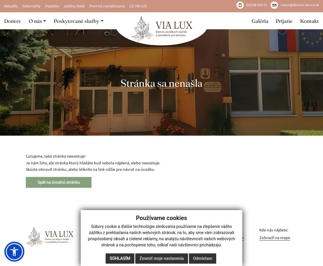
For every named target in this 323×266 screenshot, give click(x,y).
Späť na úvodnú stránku (59, 182)
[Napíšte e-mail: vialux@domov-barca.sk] (294, 5)
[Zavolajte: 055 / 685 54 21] (251, 5)
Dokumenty (31, 6)
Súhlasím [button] (120, 258)
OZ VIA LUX (138, 6)
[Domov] (161, 29)
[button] (37, 20)
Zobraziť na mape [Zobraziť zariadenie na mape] (274, 237)
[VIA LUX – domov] (49, 237)
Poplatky (52, 6)
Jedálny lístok (74, 6)
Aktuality (11, 6)
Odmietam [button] (202, 258)
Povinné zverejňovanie (107, 6)
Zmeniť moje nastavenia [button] (161, 258)
